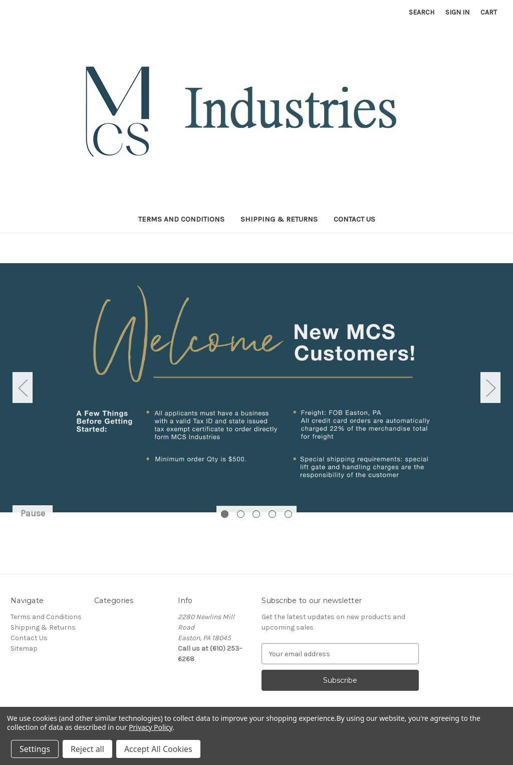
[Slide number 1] (256, 387)
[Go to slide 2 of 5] (240, 514)
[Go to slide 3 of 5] (256, 514)
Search (421, 12)
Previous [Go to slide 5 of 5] (23, 387)
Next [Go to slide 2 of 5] (490, 387)
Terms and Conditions (181, 219)
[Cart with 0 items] (488, 12)
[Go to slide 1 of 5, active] (224, 514)
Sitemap (24, 648)
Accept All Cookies (158, 748)
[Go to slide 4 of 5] (272, 514)
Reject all (87, 748)
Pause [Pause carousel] (33, 513)
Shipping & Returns (279, 219)
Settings (35, 748)
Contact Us (354, 219)
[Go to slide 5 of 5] (288, 514)
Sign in (457, 12)
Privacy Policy (150, 727)
